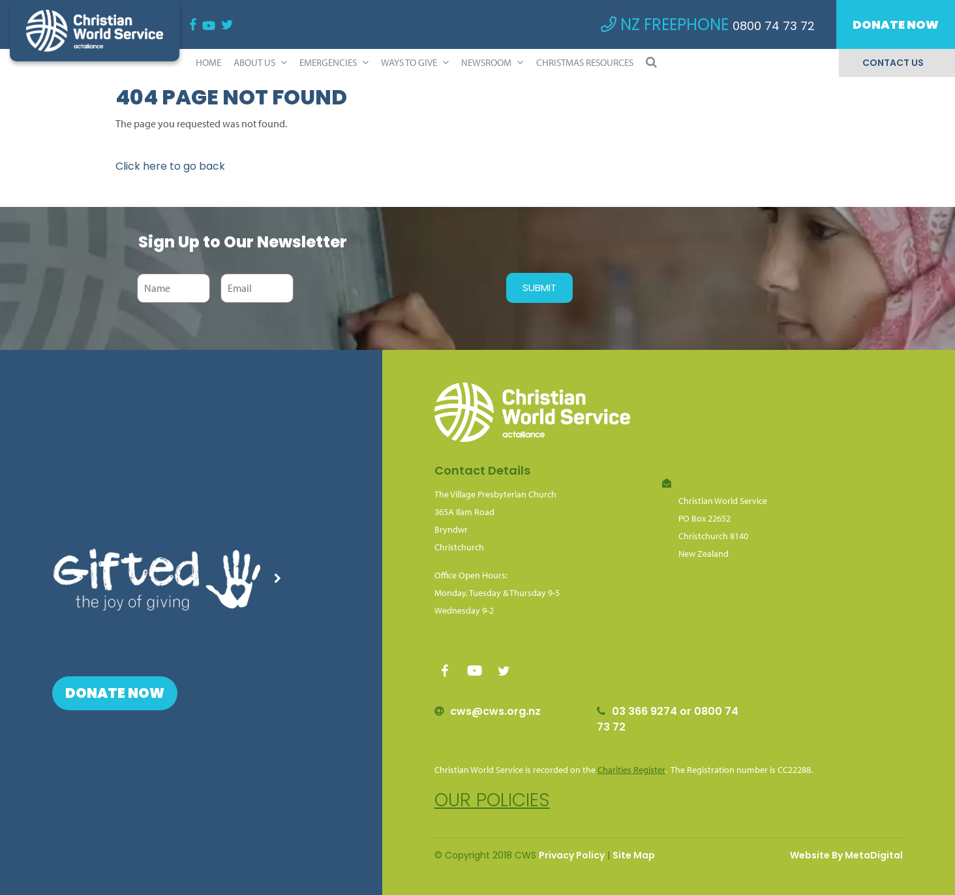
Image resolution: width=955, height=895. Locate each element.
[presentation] (396, 287)
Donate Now (896, 24)
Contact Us (893, 62)
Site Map (634, 855)
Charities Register (631, 770)
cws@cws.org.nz (495, 711)
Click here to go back (170, 166)
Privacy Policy (572, 855)
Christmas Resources (584, 62)
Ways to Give (415, 62)
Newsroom (492, 62)
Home (208, 62)
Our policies (492, 800)
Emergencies (334, 62)
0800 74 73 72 (774, 26)
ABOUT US (260, 62)
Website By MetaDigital (846, 855)
